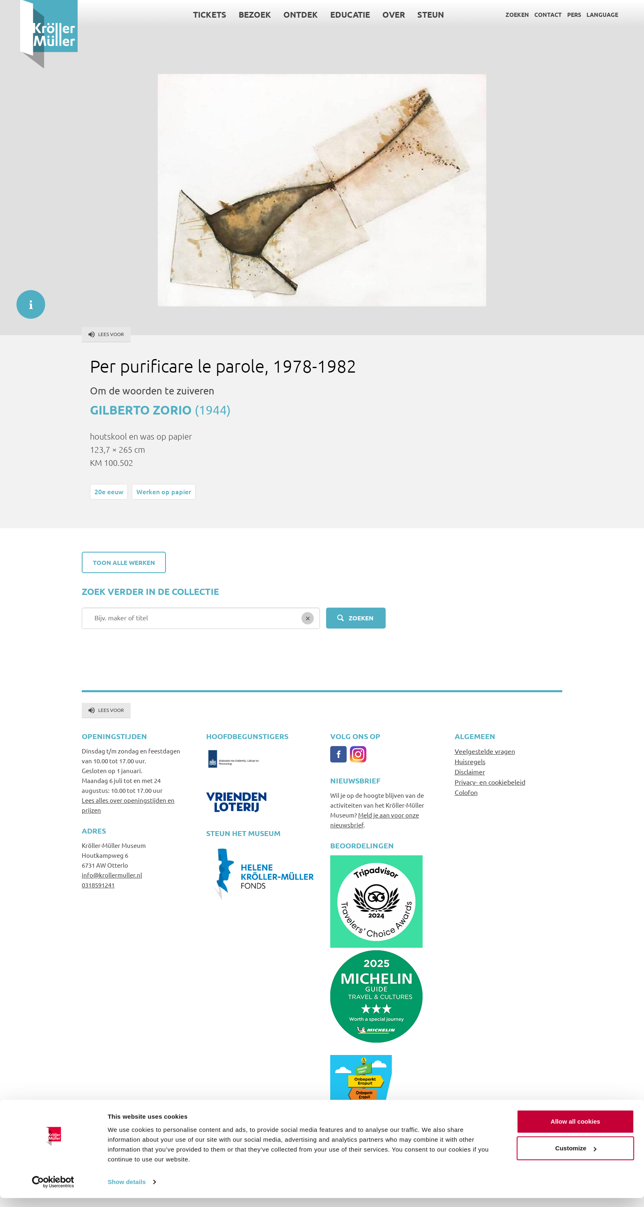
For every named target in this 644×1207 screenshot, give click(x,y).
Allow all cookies (575, 1130)
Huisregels (470, 761)
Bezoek (235, 14)
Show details (127, 1190)
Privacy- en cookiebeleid (490, 782)
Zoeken (497, 14)
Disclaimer (470, 771)
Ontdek (281, 14)
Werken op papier (163, 491)
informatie (26, 300)
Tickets (190, 14)
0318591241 (98, 885)
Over (374, 14)
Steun (411, 14)
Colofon (466, 792)
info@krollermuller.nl (112, 875)
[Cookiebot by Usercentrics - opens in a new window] (53, 1191)
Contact (528, 14)
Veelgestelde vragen (485, 751)
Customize (575, 1157)
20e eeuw (108, 491)
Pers (554, 14)
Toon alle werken (124, 562)
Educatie (330, 14)
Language (582, 14)
